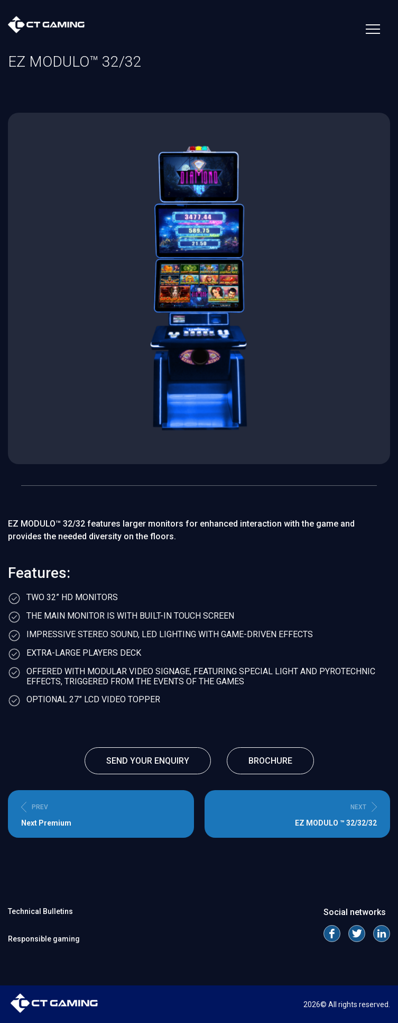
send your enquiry (147, 761)
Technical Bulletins (40, 911)
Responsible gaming (44, 939)
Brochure (270, 761)
